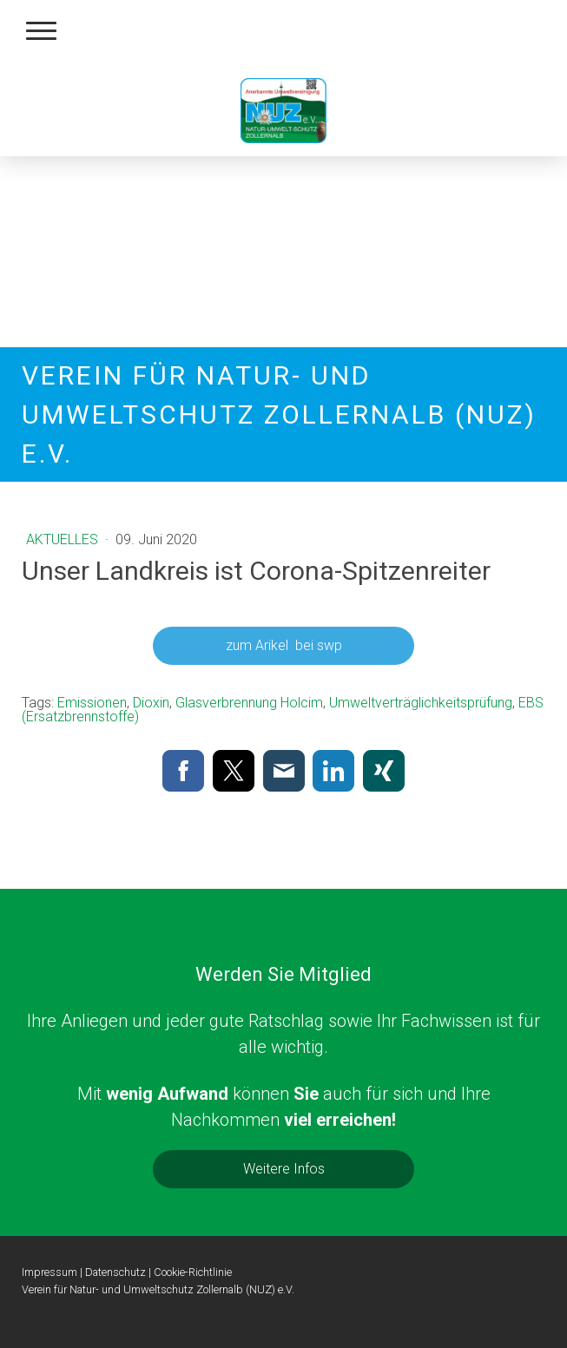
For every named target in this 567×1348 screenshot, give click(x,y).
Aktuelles (64, 539)
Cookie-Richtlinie (193, 1272)
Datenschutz (115, 1272)
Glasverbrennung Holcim (249, 702)
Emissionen (92, 702)
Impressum (49, 1272)
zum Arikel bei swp (284, 645)
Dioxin (151, 702)
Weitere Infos (284, 1169)
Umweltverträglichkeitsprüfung (420, 702)
